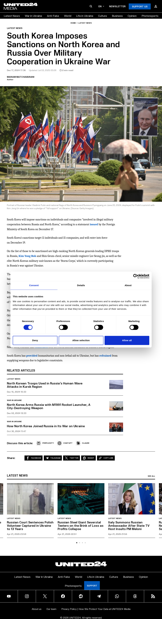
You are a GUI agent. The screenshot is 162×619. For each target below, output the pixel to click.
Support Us (140, 6)
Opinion (132, 16)
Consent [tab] (34, 285)
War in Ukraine (33, 16)
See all (151, 476)
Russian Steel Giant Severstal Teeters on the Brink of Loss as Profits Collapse (80, 525)
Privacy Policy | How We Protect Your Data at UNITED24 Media (95, 609)
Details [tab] (81, 285)
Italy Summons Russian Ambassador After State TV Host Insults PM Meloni (128, 525)
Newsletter (117, 6)
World (67, 16)
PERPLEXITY (45, 443)
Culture (102, 16)
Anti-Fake (53, 16)
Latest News (12, 16)
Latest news (85, 23)
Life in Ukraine (84, 16)
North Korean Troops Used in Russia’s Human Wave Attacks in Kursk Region (44, 385)
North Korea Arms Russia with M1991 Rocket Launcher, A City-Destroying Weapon (48, 406)
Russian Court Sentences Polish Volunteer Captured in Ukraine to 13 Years (30, 525)
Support (92, 585)
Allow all (127, 340)
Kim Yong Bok (27, 256)
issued (94, 224)
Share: (11, 457)
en (101, 6)
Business (117, 16)
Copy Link (105, 458)
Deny (35, 340)
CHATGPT (65, 443)
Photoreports (150, 16)
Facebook (33, 458)
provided (32, 355)
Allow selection (81, 340)
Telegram (52, 458)
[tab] (76, 542)
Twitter (71, 458)
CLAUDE (82, 443)
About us (36, 609)
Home (73, 23)
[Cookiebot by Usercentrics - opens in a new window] (135, 276)
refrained (105, 355)
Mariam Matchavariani (20, 76)
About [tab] (128, 285)
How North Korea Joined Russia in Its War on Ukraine (46, 426)
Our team (51, 609)
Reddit (88, 458)
